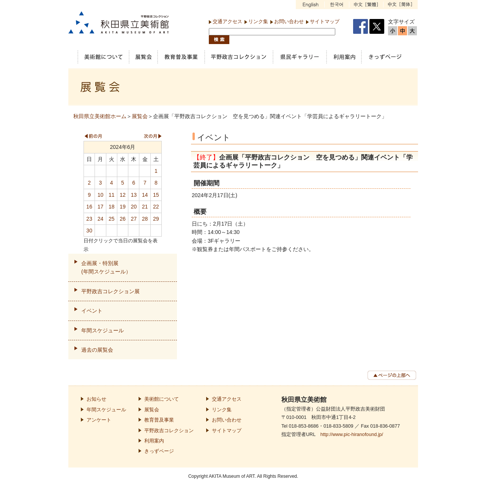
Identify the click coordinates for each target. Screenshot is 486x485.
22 (156, 207)
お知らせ (96, 399)
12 (123, 195)
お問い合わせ (289, 21)
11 (112, 195)
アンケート (99, 420)
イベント (92, 311)
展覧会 (140, 116)
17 (101, 207)
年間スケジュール (102, 330)
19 (123, 207)
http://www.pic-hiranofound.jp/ (351, 434)
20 (134, 207)
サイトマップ (324, 21)
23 (89, 219)
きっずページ (159, 451)
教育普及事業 (159, 420)
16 (89, 207)
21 (145, 207)
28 (145, 219)
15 (156, 195)
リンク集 (258, 21)
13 (134, 195)
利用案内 (154, 441)
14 (145, 195)
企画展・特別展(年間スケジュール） (106, 267)
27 (134, 219)
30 (89, 230)
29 (156, 219)
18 (112, 207)
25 (112, 219)
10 (101, 195)
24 (101, 219)
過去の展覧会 (97, 350)
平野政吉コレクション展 (110, 291)
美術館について (161, 399)
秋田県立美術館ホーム (99, 116)
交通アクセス (227, 21)
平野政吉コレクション (169, 430)
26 (123, 219)
